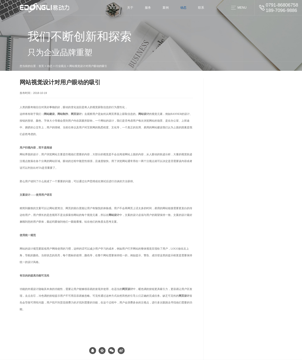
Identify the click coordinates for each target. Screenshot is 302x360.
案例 (166, 7)
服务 (148, 7)
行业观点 (60, 66)
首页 (112, 7)
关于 (130, 7)
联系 (201, 7)
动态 (183, 7)
